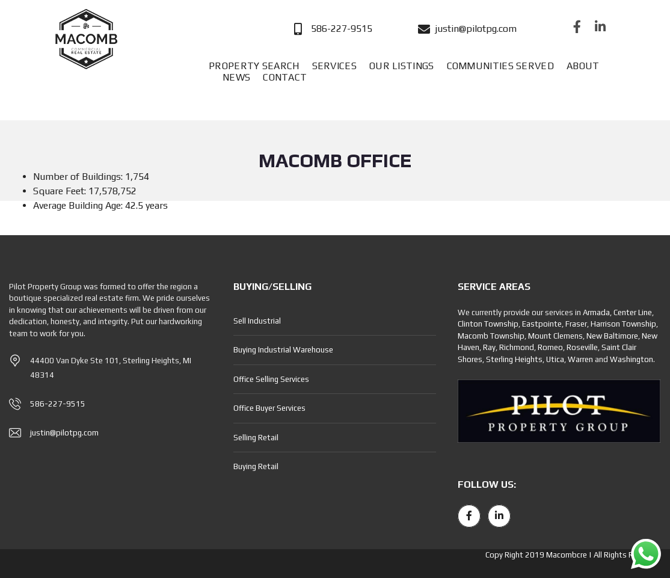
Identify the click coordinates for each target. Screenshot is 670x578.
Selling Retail (255, 437)
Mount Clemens (555, 335)
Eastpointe (542, 323)
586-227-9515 (57, 403)
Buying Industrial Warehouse (283, 349)
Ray (489, 347)
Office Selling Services (271, 379)
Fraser (576, 323)
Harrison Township (623, 323)
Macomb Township (491, 335)
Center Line (632, 312)
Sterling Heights (514, 359)
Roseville (582, 347)
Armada (596, 312)
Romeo (550, 347)
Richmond (516, 347)
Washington (631, 359)
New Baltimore (612, 335)
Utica (555, 359)
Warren (580, 359)
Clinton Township (488, 323)
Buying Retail (255, 466)
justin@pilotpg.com (64, 432)
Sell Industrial (257, 320)
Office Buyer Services (269, 408)
